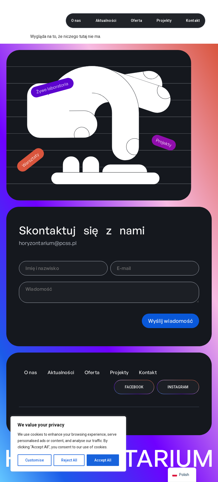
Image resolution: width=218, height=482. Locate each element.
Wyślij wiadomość (170, 321)
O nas (76, 20)
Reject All (69, 460)
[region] (68, 443)
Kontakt (193, 20)
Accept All (102, 460)
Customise (34, 460)
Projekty (164, 20)
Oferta (136, 20)
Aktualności (106, 20)
